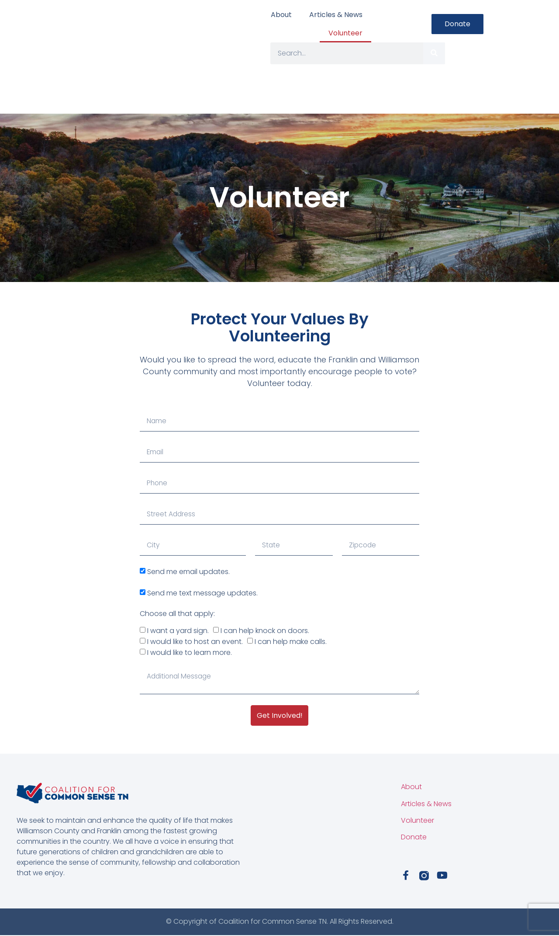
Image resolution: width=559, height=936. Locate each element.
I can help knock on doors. (265, 631)
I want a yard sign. (178, 631)
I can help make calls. (291, 642)
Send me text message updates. (202, 593)
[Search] (434, 53)
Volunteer (345, 33)
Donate (414, 838)
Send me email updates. (188, 572)
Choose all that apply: (177, 614)
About (281, 15)
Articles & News (335, 15)
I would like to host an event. (195, 642)
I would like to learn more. (189, 652)
